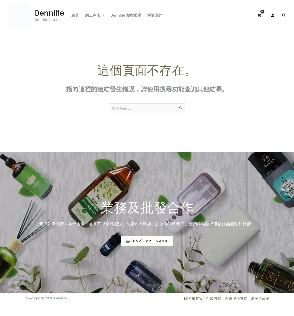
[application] (102, 15)
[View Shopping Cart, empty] (259, 15)
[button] (284, 16)
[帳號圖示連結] (272, 15)
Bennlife (49, 13)
